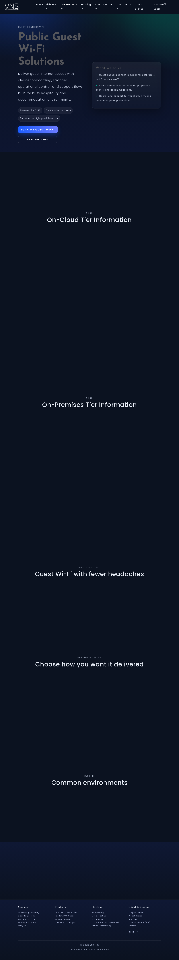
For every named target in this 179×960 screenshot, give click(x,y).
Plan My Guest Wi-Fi (39, 130)
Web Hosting (98, 913)
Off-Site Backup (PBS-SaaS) (106, 923)
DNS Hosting (98, 919)
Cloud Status (139, 6)
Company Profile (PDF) (140, 923)
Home (39, 4)
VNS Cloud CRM (62, 919)
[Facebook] (137, 932)
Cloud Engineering (27, 916)
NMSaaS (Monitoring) (102, 926)
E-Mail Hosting (99, 916)
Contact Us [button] (124, 4)
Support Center (136, 913)
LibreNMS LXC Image (65, 923)
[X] (134, 932)
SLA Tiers (133, 919)
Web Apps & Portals (28, 919)
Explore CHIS (39, 140)
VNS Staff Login (160, 6)
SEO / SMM (23, 926)
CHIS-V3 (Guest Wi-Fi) (66, 913)
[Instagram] (130, 932)
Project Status (136, 916)
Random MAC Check (65, 916)
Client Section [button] (104, 4)
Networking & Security (29, 913)
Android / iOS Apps (27, 923)
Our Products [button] (69, 4)
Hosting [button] (86, 4)
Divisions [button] (51, 4)
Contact (133, 926)
